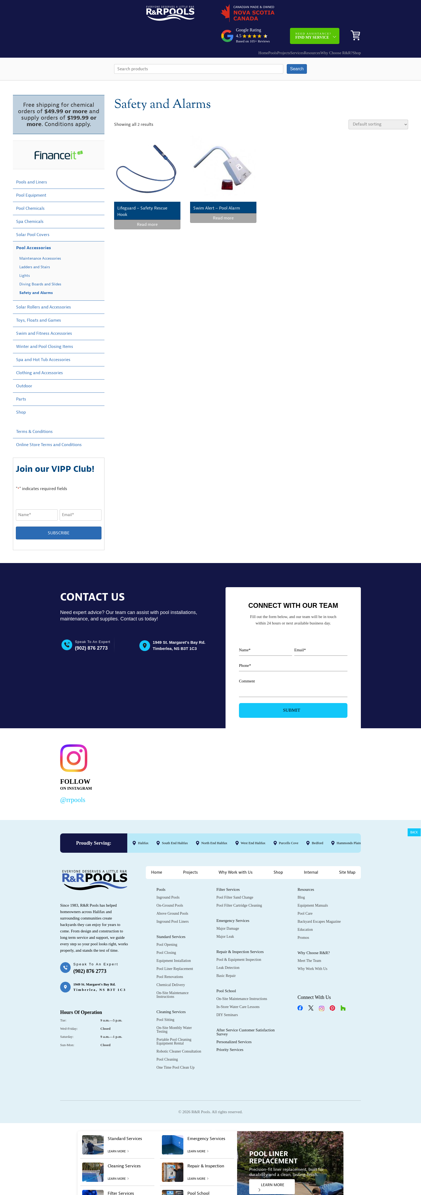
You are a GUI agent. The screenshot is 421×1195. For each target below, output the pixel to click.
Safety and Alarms (36, 274)
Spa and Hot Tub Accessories (43, 341)
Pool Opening (167, 926)
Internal (311, 854)
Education (305, 911)
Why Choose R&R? (323, 32)
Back (414, 832)
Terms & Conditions (34, 413)
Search (297, 50)
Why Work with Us (236, 854)
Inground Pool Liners (173, 903)
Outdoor (24, 367)
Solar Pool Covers (32, 216)
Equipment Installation (174, 942)
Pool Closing (166, 934)
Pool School (226, 972)
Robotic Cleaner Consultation (179, 1033)
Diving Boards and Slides (40, 265)
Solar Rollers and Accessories (43, 288)
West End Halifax (253, 824)
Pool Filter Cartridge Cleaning (239, 887)
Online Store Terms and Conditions (49, 426)
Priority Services (229, 1031)
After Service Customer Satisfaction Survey (245, 1014)
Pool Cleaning (167, 1041)
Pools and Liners (31, 163)
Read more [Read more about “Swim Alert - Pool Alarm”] (223, 200)
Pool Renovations (170, 959)
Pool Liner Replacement (175, 950)
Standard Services (171, 918)
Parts (21, 380)
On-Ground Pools (170, 887)
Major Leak (225, 918)
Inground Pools (168, 879)
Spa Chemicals (29, 203)
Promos (303, 919)
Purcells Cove (289, 824)
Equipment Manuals (312, 887)
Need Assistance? (313, 15)
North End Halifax (214, 824)
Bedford (317, 824)
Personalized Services (234, 1023)
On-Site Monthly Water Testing (174, 1011)
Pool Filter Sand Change (234, 879)
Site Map (347, 854)
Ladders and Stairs (34, 248)
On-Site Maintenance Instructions (172, 976)
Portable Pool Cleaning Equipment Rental (174, 1023)
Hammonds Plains (349, 824)
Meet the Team (309, 942)
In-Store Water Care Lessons (238, 989)
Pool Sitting (166, 1001)
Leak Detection (227, 949)
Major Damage (227, 910)
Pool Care (305, 895)
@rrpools (72, 781)
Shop (353, 32)
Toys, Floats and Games (38, 301)
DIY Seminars (227, 997)
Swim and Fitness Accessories (44, 315)
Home (223, 32)
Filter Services (228, 871)
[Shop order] (378, 106)
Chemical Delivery (171, 967)
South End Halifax (175, 824)
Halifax (143, 824)
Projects (254, 32)
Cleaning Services (171, 993)
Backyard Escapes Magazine (319, 903)
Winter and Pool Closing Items (44, 328)
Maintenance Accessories (40, 240)
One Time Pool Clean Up (176, 1049)
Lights (24, 257)
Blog (301, 879)
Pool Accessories (33, 229)
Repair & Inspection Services (240, 933)
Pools (237, 32)
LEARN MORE (271, 1168)
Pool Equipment (31, 176)
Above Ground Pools (172, 895)
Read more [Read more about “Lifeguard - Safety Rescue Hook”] (147, 206)
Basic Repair (226, 957)
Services (273, 32)
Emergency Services (232, 902)
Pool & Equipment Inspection (238, 941)
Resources (293, 32)
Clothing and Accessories (39, 354)
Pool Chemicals (30, 190)
